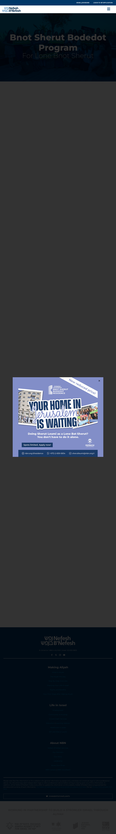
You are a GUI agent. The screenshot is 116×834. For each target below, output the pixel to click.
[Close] (99, 381)
